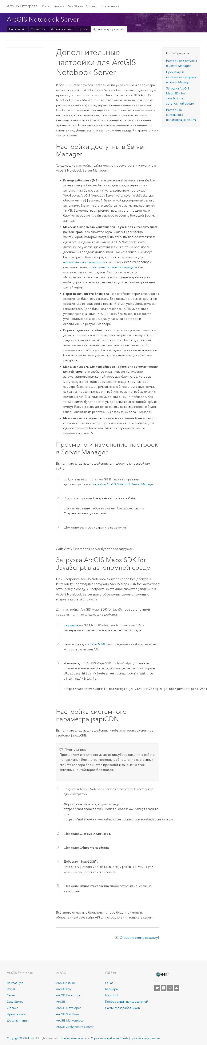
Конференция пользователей (126, 1001)
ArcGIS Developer (68, 1007)
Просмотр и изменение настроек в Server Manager (181, 77)
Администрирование (109, 29)
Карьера (111, 988)
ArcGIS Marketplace (70, 1020)
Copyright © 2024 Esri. (21, 1037)
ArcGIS (61, 1001)
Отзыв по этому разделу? (139, 937)
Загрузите (71, 625)
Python (83, 29)
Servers (59, 6)
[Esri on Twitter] (157, 987)
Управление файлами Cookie (110, 1037)
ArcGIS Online (66, 982)
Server (11, 994)
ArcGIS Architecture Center (75, 1026)
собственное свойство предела (113, 267)
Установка (38, 29)
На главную (17, 29)
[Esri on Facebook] (163, 987)
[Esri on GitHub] (170, 987)
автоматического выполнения (85, 262)
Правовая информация (145, 1037)
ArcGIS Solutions (67, 1013)
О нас (109, 982)
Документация (17, 1020)
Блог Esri (111, 994)
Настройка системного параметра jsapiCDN (181, 115)
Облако (91, 6)
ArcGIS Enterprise (22, 6)
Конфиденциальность (75, 1037)
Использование (62, 29)
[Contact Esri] (176, 987)
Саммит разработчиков (122, 1007)
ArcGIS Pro (63, 988)
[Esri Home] (162, 974)
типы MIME (98, 644)
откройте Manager (123, 484)
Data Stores (75, 6)
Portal (46, 6)
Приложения (109, 6)
